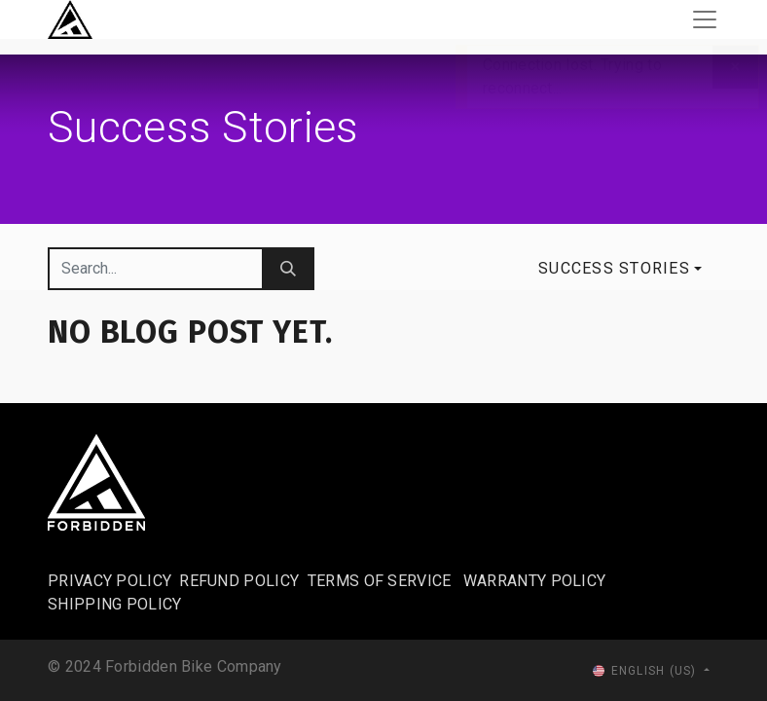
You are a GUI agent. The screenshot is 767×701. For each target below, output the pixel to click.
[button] (620, 268)
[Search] (288, 268)
